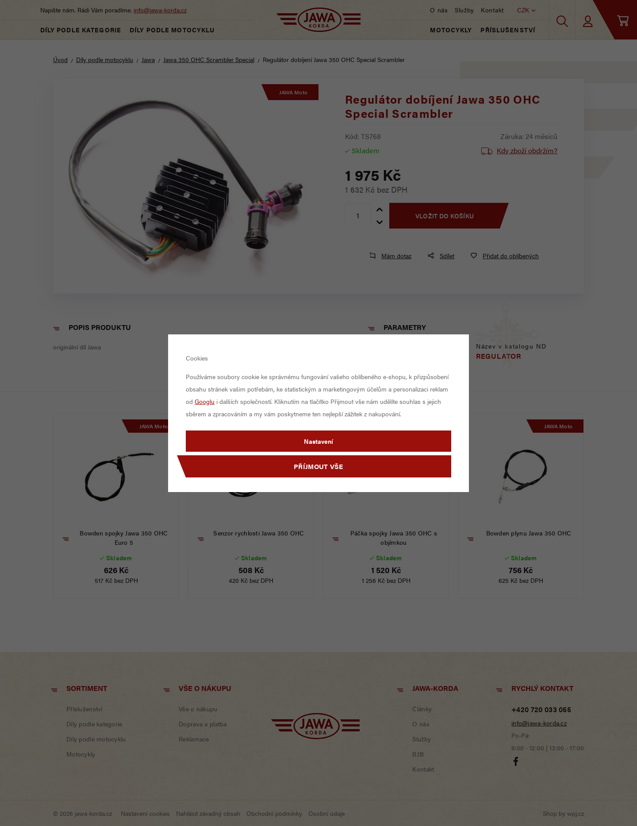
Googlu (205, 401)
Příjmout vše (318, 466)
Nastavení (318, 441)
